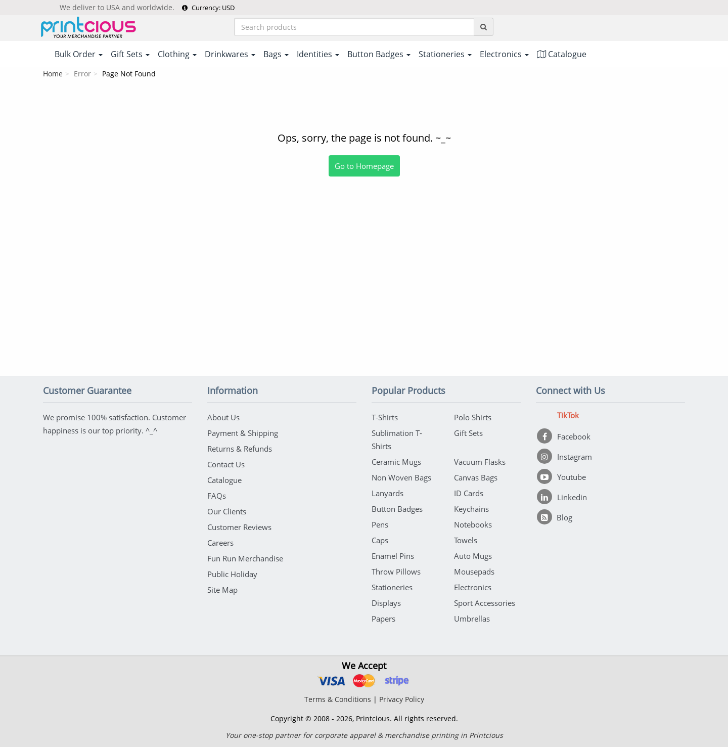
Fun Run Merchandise (245, 558)
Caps (380, 540)
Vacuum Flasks (480, 462)
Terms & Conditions (337, 699)
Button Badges (397, 509)
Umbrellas (472, 618)
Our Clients (226, 511)
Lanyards (387, 493)
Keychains (471, 509)
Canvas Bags (475, 477)
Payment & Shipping (242, 433)
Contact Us (226, 464)
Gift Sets (468, 433)
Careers (220, 543)
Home (53, 73)
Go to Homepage (364, 166)
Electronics (472, 587)
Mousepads (474, 571)
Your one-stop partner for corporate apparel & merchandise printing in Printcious (364, 735)
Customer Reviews (239, 527)
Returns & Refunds (239, 449)
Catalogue (561, 54)
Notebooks (473, 524)
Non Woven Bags (401, 477)
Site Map (222, 590)
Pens (380, 524)
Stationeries (392, 587)
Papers (383, 618)
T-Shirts (385, 417)
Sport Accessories (484, 603)
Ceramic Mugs (396, 462)
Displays (386, 603)
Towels (465, 540)
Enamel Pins (393, 556)
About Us (223, 417)
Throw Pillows (396, 571)
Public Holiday (232, 574)
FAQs (216, 496)
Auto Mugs (473, 556)
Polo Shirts (472, 417)
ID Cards (468, 493)
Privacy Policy (401, 699)
